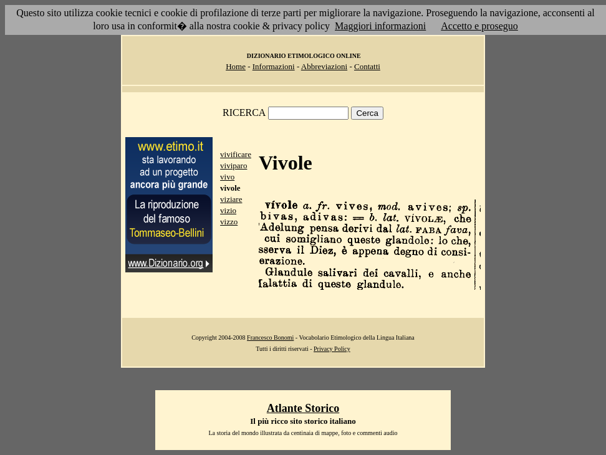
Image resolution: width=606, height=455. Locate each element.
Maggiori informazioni (380, 26)
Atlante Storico (303, 408)
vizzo (229, 221)
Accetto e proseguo (479, 26)
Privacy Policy (332, 348)
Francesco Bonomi (270, 337)
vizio (228, 210)
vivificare (235, 154)
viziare (231, 199)
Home (236, 66)
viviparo (233, 165)
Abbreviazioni (324, 66)
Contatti (367, 66)
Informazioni (273, 66)
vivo (227, 176)
